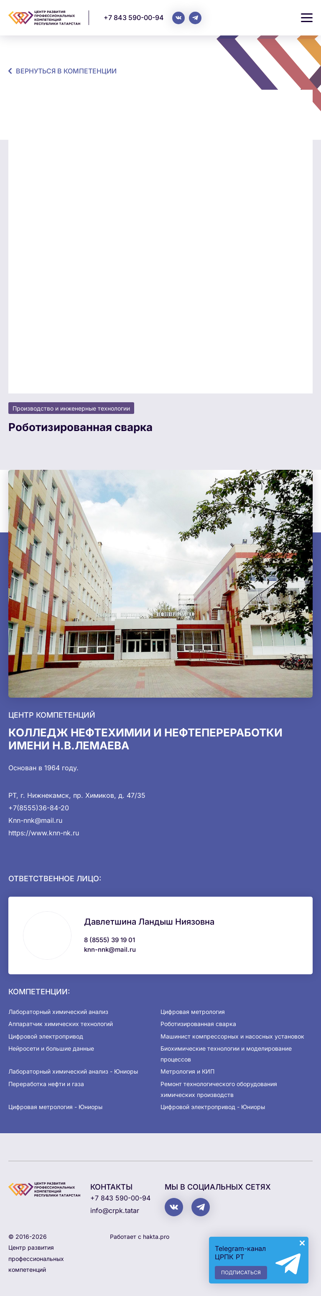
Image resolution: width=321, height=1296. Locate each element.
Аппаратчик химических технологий (60, 1023)
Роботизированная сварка (198, 1023)
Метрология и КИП (187, 1071)
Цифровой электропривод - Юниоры (212, 1106)
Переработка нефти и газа (46, 1083)
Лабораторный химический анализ (58, 1011)
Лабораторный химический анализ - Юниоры (73, 1071)
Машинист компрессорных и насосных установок (232, 1036)
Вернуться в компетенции (66, 71)
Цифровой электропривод (45, 1036)
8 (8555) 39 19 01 (109, 940)
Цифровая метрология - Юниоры (55, 1106)
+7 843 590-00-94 (134, 17)
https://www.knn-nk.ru (43, 833)
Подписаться (241, 1272)
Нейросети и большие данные (51, 1048)
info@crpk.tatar (114, 1210)
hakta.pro (156, 1236)
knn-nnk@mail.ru (110, 949)
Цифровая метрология (192, 1011)
